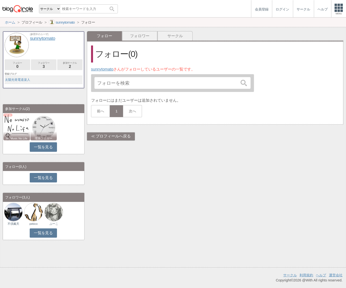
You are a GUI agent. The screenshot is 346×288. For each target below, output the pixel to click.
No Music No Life (17, 138)
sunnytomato (102, 69)
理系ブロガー (43, 138)
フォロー (17, 65)
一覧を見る (43, 147)
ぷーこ (53, 223)
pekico (33, 223)
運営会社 (336, 275)
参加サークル (70, 65)
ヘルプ (321, 275)
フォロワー (140, 36)
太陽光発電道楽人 (17, 79)
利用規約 (306, 275)
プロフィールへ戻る (113, 136)
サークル (175, 36)
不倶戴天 (13, 223)
